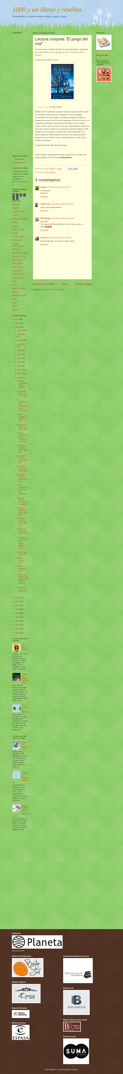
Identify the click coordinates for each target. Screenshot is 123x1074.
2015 (17, 629)
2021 (17, 605)
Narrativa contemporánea (18, 244)
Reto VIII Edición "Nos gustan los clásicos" (22, 501)
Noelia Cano (45, 204)
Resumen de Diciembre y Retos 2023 (22, 589)
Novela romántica (18, 278)
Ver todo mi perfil (18, 163)
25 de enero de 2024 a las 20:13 (59, 187)
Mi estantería (17, 240)
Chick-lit (15, 208)
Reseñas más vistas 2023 (22, 553)
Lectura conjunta (49, 172)
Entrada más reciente (43, 283)
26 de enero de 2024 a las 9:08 (62, 204)
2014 (17, 633)
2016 (17, 625)
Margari (43, 187)
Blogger (75, 1069)
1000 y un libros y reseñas (47, 9)
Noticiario (16, 249)
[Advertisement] (19, 88)
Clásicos (15, 215)
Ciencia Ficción (18, 211)
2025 (17, 323)
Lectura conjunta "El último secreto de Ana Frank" (22, 437)
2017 (17, 621)
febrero (20, 374)
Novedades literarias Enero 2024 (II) (22, 511)
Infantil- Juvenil (18, 229)
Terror (14, 306)
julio (19, 354)
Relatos (15, 292)
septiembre (21, 344)
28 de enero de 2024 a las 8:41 (60, 238)
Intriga (14, 233)
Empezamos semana (19, 219)
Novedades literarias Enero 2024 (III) (22, 478)
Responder (44, 196)
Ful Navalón (19, 159)
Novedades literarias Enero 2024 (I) (22, 521)
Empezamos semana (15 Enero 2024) (22, 468)
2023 (17, 598)
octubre (20, 340)
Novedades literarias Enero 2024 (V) (22, 449)
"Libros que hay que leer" (59, 52)
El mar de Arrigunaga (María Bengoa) (22, 384)
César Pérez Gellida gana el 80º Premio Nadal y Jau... (22, 542)
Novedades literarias (19, 253)
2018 (17, 617)
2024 (17, 327)
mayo (19, 362)
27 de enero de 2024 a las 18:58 (62, 218)
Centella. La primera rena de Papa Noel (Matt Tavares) (22, 579)
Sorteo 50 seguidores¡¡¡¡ (25, 745)
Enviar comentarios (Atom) (53, 289)
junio (19, 358)
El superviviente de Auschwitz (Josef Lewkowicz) (22, 404)
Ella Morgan (45, 218)
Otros (14, 281)
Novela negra (17, 271)
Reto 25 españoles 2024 (21, 568)
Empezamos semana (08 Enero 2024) (22, 531)
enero (19, 377)
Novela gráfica (17, 263)
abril (19, 366)
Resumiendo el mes (19, 295)
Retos (14, 299)
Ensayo (15, 222)
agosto (20, 350)
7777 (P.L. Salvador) (25, 648)
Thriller (15, 310)
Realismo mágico (18, 288)
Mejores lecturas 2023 (20, 560)
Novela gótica (17, 260)
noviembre (21, 334)
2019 (17, 613)
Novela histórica (18, 267)
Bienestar (15, 204)
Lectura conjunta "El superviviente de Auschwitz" (22, 489)
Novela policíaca (18, 274)
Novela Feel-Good (19, 256)
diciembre (21, 330)
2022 (17, 601)
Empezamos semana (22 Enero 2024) (22, 427)
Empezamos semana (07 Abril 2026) (25, 678)
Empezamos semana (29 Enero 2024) (22, 393)
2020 (17, 609)
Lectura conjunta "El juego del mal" (22, 417)
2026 (17, 319)
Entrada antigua (84, 283)
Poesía (14, 285)
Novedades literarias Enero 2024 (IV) (22, 459)
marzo (19, 370)
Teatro (14, 303)
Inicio (65, 283)
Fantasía (15, 226)
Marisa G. (44, 238)
